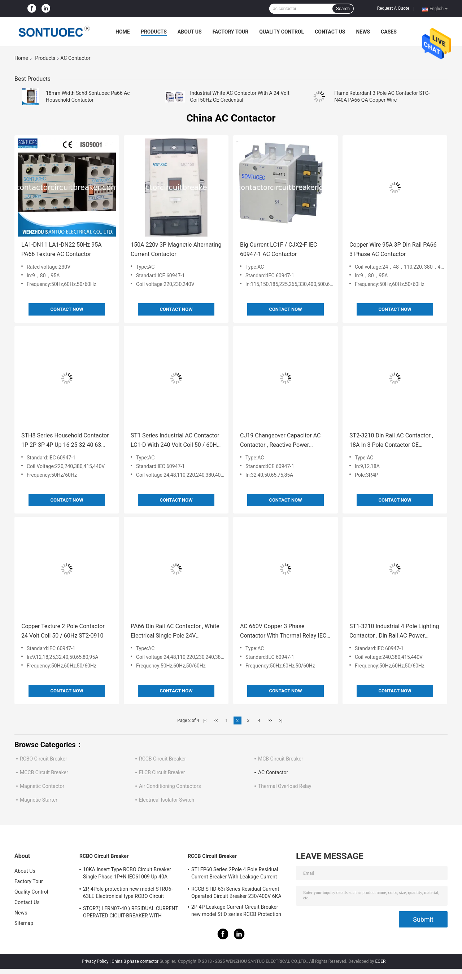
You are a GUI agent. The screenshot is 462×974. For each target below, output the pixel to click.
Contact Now (66, 309)
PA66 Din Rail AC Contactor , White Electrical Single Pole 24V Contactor (175, 631)
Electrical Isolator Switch (166, 800)
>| (280, 720)
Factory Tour (231, 32)
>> (269, 720)
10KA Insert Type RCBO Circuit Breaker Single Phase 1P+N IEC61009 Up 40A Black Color (127, 874)
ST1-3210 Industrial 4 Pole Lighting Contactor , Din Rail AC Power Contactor (394, 631)
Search (343, 8)
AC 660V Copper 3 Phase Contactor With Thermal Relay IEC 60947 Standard (283, 631)
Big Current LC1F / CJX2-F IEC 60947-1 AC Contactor (278, 249)
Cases (389, 32)
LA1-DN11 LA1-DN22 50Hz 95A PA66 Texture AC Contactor (61, 249)
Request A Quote (393, 8)
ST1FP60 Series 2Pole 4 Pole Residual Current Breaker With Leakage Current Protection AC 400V (234, 874)
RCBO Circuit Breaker (43, 759)
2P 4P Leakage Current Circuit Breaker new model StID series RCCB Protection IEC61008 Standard (236, 911)
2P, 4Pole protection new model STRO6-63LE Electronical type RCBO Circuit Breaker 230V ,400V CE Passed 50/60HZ (129, 893)
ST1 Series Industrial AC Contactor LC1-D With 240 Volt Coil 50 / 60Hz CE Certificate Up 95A (175, 441)
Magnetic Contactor (42, 786)
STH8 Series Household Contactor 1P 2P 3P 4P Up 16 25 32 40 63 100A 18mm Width (65, 441)
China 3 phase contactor (135, 961)
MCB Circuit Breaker (280, 759)
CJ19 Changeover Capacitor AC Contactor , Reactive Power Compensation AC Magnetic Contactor (280, 441)
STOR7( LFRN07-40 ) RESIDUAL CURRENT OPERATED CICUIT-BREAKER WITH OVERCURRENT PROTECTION (130, 913)
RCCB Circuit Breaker (162, 759)
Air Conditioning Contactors (170, 786)
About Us (190, 32)
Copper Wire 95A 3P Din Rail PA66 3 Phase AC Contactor (393, 249)
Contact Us (330, 32)
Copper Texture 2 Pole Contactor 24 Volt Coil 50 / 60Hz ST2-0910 (63, 631)
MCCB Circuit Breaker (44, 772)
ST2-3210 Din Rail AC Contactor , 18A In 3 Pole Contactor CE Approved (391, 441)
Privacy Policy (95, 961)
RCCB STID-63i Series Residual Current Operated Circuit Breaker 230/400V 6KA (236, 892)
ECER (380, 961)
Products (154, 32)
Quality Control (281, 32)
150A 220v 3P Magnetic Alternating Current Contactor (176, 249)
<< (216, 720)
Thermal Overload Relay (284, 786)
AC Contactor (273, 772)
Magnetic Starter (38, 800)
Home (123, 32)
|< (204, 720)
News (363, 32)
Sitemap (23, 923)
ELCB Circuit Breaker (162, 772)
